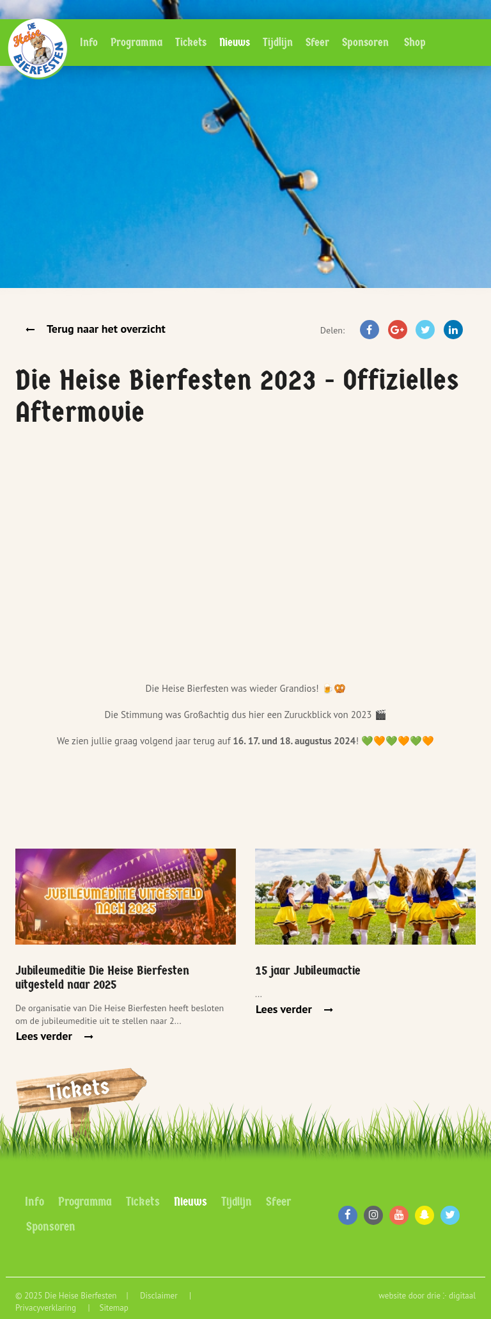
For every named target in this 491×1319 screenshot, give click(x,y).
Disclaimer (160, 1295)
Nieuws (234, 42)
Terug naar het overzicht (105, 328)
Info (89, 42)
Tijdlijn (278, 42)
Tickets (191, 42)
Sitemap (113, 1307)
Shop (415, 42)
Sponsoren (365, 42)
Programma (136, 42)
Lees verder (45, 1035)
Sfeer (317, 42)
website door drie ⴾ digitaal (427, 1295)
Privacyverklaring (46, 1307)
